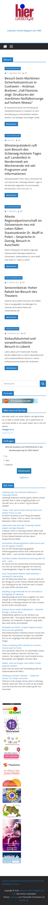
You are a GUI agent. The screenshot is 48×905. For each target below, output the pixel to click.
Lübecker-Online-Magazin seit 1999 (24, 30)
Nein (7, 460)
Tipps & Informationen (14, 278)
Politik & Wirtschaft (13, 68)
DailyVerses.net (7, 433)
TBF (25, 73)
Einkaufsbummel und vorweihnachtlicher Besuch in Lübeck (20, 342)
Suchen (43, 383)
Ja (6, 456)
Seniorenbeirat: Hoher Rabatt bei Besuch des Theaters (21, 291)
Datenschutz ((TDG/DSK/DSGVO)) (27, 881)
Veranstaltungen (12, 329)
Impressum (6, 881)
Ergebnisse (24, 477)
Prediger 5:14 (8, 429)
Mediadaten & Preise (10, 884)
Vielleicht (9, 464)
